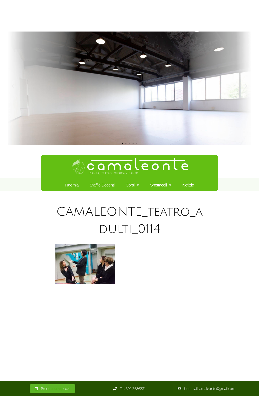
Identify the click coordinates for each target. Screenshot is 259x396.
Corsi (132, 185)
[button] (12, 86)
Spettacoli (160, 185)
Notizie (188, 185)
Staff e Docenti (102, 185)
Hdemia (72, 185)
